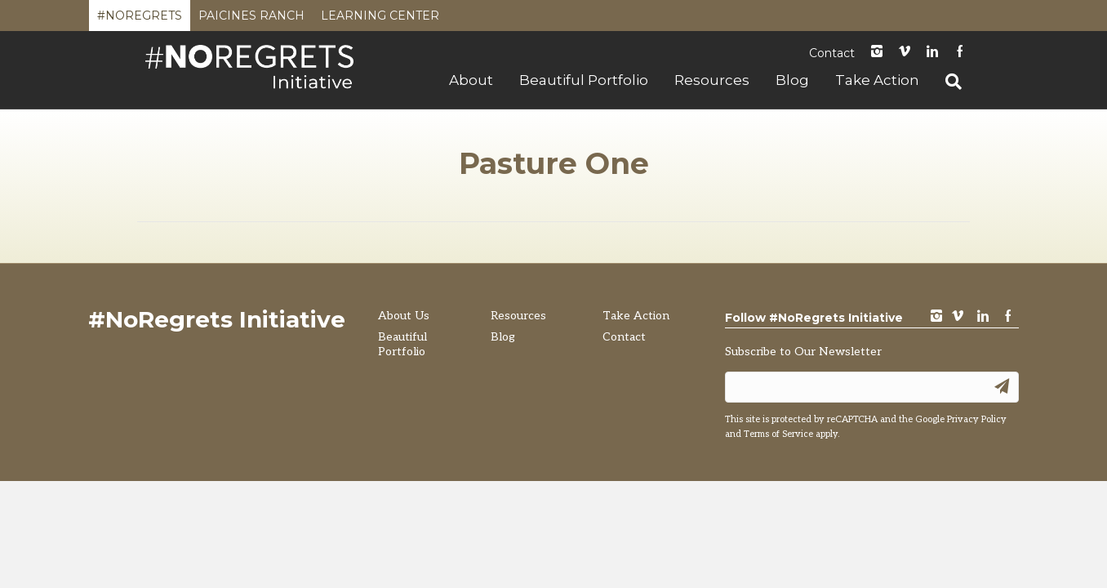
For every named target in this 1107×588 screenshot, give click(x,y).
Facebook (960, 52)
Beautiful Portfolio (583, 80)
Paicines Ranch (251, 19)
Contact (832, 53)
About (471, 80)
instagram (876, 52)
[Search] (947, 81)
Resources (711, 80)
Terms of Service (778, 434)
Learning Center (380, 19)
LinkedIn (932, 52)
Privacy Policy (977, 419)
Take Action (877, 80)
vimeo (957, 317)
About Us (403, 316)
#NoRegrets (139, 19)
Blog (792, 80)
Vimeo (904, 52)
